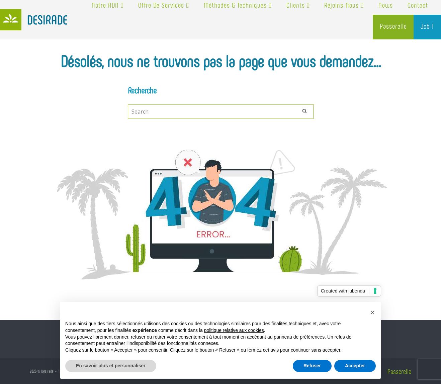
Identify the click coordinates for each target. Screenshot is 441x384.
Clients (298, 5)
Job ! (427, 26)
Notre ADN (108, 5)
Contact (418, 5)
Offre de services (163, 5)
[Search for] (221, 111)
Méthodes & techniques (238, 5)
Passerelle (393, 26)
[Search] (304, 110)
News (385, 5)
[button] (372, 312)
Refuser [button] (312, 365)
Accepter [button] (355, 365)
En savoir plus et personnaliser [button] (111, 365)
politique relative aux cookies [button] (234, 330)
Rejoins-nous (344, 5)
